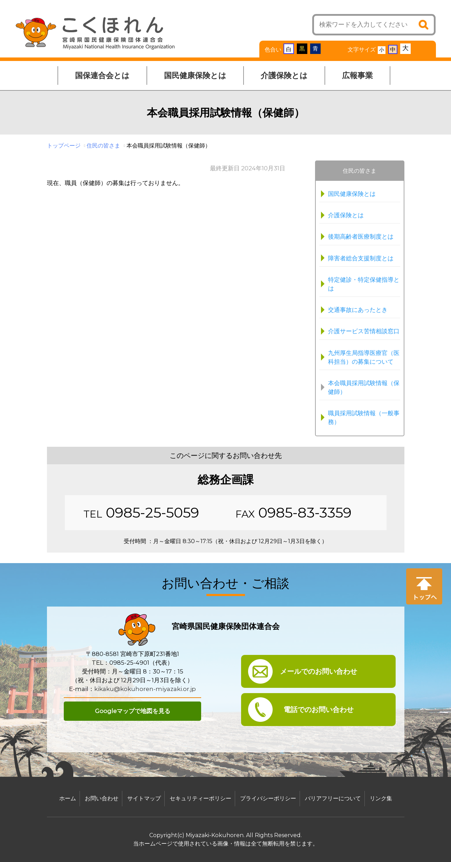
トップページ (64, 145)
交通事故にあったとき (358, 309)
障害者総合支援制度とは (361, 258)
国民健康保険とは (195, 75)
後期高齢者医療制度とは (361, 236)
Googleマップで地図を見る (132, 710)
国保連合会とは (102, 75)
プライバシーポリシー (268, 798)
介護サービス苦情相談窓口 (363, 331)
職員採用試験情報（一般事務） (363, 417)
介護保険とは (284, 75)
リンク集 (381, 798)
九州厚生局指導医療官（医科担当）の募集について (363, 357)
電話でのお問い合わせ (318, 709)
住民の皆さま (103, 145)
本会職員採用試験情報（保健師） (363, 387)
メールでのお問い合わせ (318, 671)
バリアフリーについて (333, 798)
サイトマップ (144, 798)
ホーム (67, 798)
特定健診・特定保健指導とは (363, 284)
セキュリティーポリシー (200, 798)
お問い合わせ (101, 798)
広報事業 (357, 75)
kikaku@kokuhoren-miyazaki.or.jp (145, 688)
